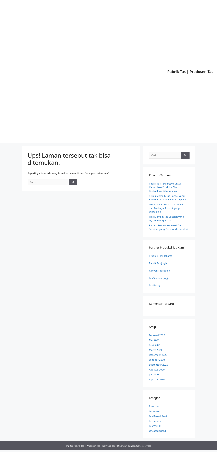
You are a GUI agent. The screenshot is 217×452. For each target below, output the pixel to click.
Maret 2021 (155, 350)
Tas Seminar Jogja (159, 278)
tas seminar (155, 421)
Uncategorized (157, 430)
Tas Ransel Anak (158, 416)
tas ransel (154, 411)
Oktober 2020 (157, 359)
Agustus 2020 (157, 369)
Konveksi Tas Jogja (159, 270)
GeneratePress (143, 445)
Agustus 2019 (157, 379)
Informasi (154, 406)
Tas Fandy (154, 285)
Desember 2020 (158, 354)
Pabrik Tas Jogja (158, 263)
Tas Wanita (155, 426)
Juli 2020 (154, 374)
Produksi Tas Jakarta (160, 256)
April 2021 (155, 345)
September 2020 (158, 364)
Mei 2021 (154, 340)
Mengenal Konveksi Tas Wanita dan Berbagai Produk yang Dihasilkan (167, 208)
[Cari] (73, 182)
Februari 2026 (157, 335)
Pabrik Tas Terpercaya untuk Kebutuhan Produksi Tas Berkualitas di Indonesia (165, 187)
